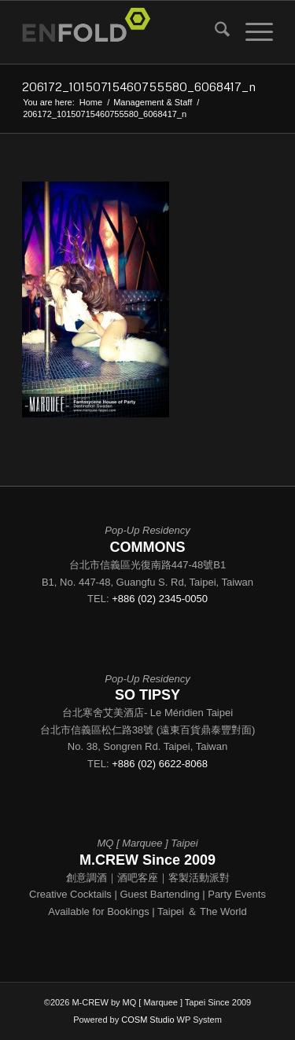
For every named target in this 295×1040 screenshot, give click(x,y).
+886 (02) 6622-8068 (160, 764)
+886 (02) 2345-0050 (160, 599)
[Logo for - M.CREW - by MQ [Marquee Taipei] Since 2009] (122, 32)
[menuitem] (214, 32)
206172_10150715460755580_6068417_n (139, 86)
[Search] (214, 32)
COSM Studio (147, 1019)
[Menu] (251, 32)
